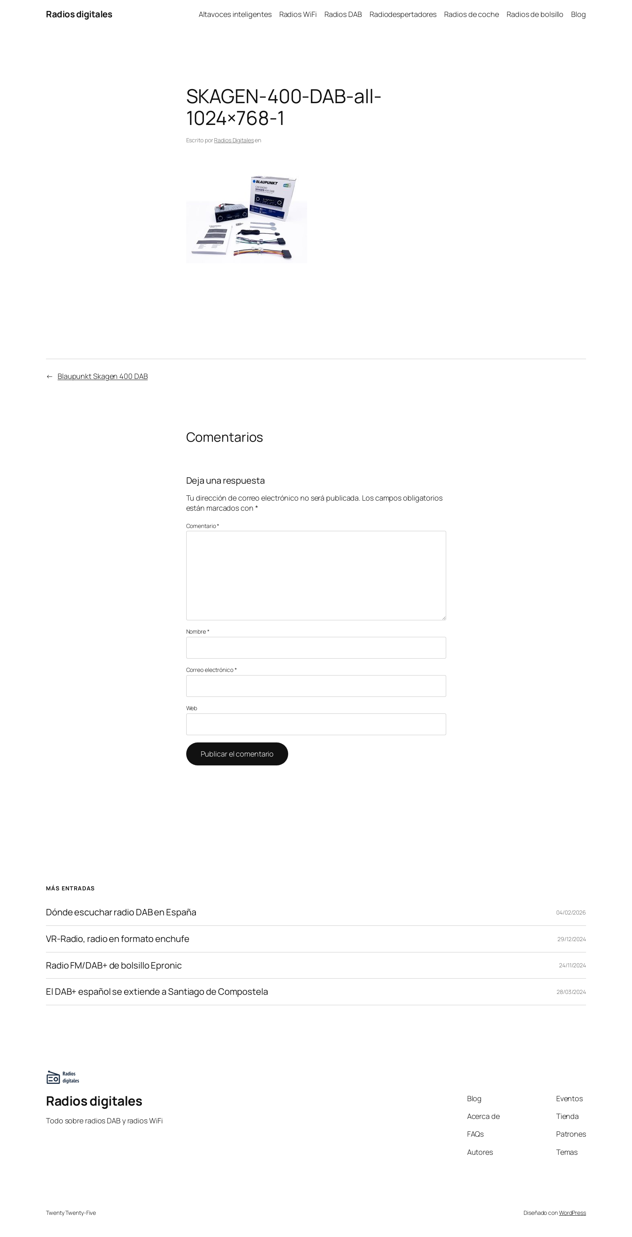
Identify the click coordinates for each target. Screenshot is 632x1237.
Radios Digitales (234, 140)
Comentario (203, 526)
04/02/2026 (571, 912)
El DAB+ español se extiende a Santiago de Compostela (157, 992)
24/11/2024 (572, 965)
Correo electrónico (211, 670)
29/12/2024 (571, 939)
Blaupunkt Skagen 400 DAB (103, 376)
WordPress (572, 1212)
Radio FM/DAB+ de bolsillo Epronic (114, 965)
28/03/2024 (571, 992)
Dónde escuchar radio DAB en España (121, 912)
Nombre (198, 631)
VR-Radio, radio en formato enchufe (117, 939)
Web (192, 708)
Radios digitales (79, 14)
